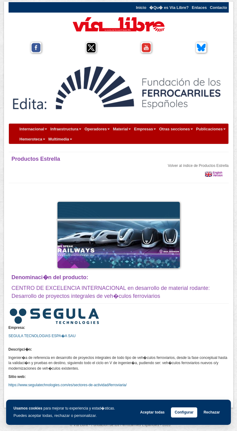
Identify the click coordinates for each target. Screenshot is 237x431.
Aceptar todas (152, 412)
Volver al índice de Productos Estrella (198, 166)
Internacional (33, 129)
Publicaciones (211, 129)
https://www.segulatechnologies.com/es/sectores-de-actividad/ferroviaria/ (68, 385)
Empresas (145, 129)
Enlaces (199, 7)
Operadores (97, 129)
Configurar (184, 412)
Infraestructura (65, 129)
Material (122, 129)
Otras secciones (176, 129)
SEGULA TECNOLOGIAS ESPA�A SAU (42, 336)
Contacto (218, 7)
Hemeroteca (32, 139)
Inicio (141, 7)
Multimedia (60, 139)
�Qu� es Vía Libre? (169, 7)
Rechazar (212, 412)
